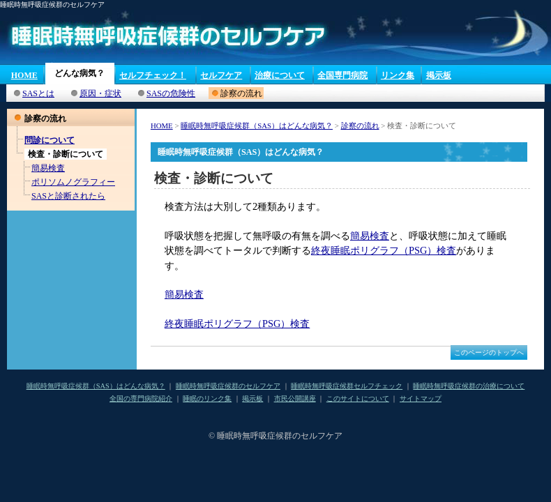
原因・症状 (100, 93)
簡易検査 (48, 168)
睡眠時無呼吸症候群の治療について (468, 386)
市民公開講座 (295, 398)
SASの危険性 (170, 93)
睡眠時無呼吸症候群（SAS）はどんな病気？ (257, 125)
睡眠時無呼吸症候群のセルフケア (228, 386)
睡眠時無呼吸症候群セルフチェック (346, 386)
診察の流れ (360, 125)
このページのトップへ (489, 352)
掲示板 (438, 75)
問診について (49, 140)
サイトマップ (420, 398)
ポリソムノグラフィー (73, 182)
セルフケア (221, 75)
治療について (280, 75)
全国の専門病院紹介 (141, 398)
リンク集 (397, 75)
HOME (24, 75)
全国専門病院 (342, 75)
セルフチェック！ (152, 75)
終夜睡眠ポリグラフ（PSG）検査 (383, 250)
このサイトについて (357, 398)
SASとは (38, 93)
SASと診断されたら (68, 196)
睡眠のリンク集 (207, 398)
